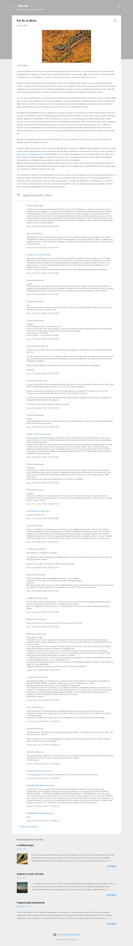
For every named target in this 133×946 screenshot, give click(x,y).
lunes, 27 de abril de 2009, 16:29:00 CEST (43, 313)
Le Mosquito (32, 677)
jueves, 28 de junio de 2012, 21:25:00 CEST (44, 778)
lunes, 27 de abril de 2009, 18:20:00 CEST (43, 518)
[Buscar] (119, 6)
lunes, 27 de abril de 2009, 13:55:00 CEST (43, 226)
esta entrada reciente (33, 154)
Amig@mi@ (31, 598)
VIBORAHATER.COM (35, 785)
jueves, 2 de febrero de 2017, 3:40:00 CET (43, 821)
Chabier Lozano (33, 255)
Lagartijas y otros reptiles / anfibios (37, 195)
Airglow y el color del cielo (30, 874)
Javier (29, 526)
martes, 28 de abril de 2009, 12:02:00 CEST (44, 721)
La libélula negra (25, 845)
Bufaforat (30, 619)
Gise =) (29, 707)
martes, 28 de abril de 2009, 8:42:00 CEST (43, 670)
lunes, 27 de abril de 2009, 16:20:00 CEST (43, 273)
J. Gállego (30, 549)
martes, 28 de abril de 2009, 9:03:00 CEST (43, 700)
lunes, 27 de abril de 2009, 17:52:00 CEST (43, 457)
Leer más (111, 866)
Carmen (30, 752)
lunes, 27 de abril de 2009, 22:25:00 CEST (43, 591)
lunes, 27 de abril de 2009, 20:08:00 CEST (43, 567)
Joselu (29, 206)
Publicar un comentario (28, 827)
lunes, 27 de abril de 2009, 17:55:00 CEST (43, 504)
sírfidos (66, 160)
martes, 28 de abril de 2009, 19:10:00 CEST (44, 764)
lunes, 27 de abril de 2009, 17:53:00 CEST (43, 483)
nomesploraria (32, 511)
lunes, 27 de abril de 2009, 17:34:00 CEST (43, 408)
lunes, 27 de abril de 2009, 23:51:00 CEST (43, 627)
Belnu (29, 233)
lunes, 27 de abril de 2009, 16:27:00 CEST (43, 294)
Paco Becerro (32, 346)
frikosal (23, 6)
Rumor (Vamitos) (34, 771)
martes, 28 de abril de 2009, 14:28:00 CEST (44, 745)
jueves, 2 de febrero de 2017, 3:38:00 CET (43, 806)
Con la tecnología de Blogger (66, 935)
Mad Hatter (31, 634)
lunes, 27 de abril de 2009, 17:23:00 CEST (43, 373)
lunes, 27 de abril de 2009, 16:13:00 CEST (43, 247)
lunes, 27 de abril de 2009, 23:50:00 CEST (43, 612)
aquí (18, 154)
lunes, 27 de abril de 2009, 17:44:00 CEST (43, 427)
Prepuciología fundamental (31, 902)
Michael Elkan (72, 939)
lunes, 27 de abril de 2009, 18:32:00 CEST (43, 542)
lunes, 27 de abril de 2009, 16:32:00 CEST (43, 339)
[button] (114, 21)
